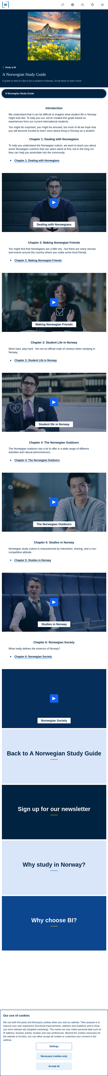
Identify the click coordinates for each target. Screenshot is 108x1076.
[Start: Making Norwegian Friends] (54, 302)
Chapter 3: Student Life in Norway (36, 360)
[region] (54, 1043)
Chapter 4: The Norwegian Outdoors (37, 460)
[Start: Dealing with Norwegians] (54, 202)
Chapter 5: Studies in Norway (33, 560)
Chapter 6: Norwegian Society (33, 656)
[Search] (62, 4)
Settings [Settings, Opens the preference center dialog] (54, 1046)
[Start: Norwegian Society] (54, 698)
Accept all (54, 1066)
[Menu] (102, 4)
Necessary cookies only (54, 1056)
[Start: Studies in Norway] (54, 602)
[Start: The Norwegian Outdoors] (54, 502)
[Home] (5, 4)
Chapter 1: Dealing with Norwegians (37, 160)
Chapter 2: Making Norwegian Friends (38, 260)
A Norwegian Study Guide (19, 93)
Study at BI (9, 67)
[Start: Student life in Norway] (54, 402)
